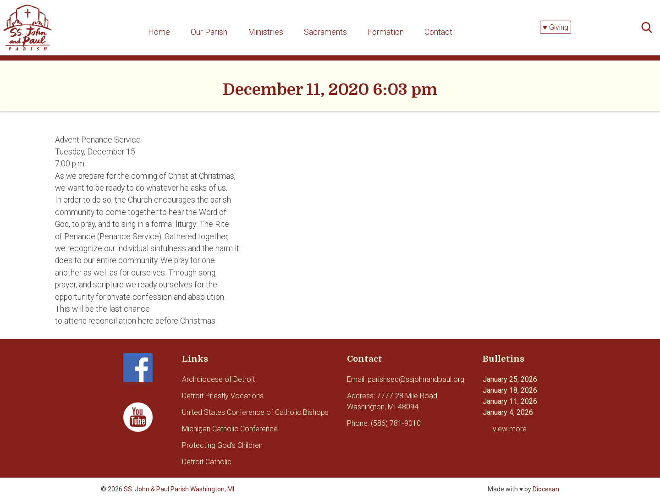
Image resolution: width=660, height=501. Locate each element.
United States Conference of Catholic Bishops (255, 412)
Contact (438, 32)
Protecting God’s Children (222, 445)
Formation (386, 32)
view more (510, 428)
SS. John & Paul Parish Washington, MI (179, 489)
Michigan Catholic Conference (230, 428)
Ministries (265, 32)
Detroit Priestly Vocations (223, 395)
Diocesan (546, 489)
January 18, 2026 (510, 390)
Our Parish (209, 32)
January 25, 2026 (510, 379)
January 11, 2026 (510, 401)
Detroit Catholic (206, 461)
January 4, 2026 (508, 412)
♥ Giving (555, 27)
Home (159, 32)
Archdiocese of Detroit (218, 379)
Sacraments (325, 32)
